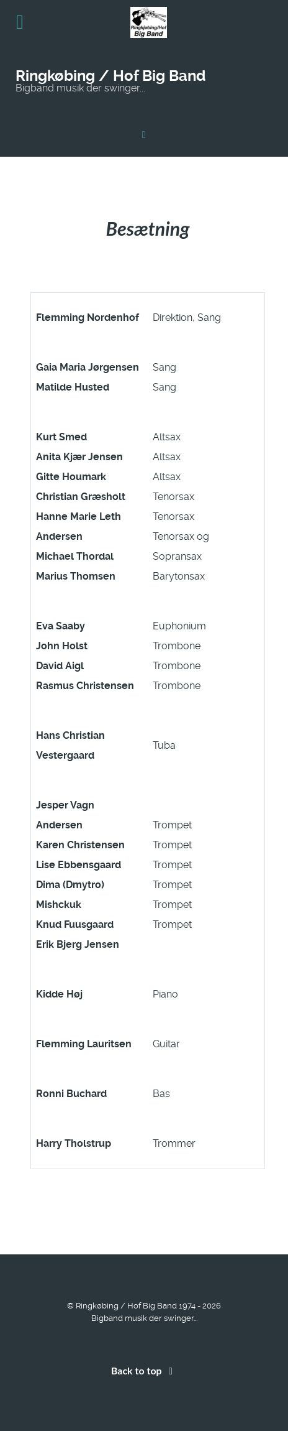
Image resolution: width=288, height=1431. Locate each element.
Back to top (144, 1370)
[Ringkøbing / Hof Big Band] (143, 134)
